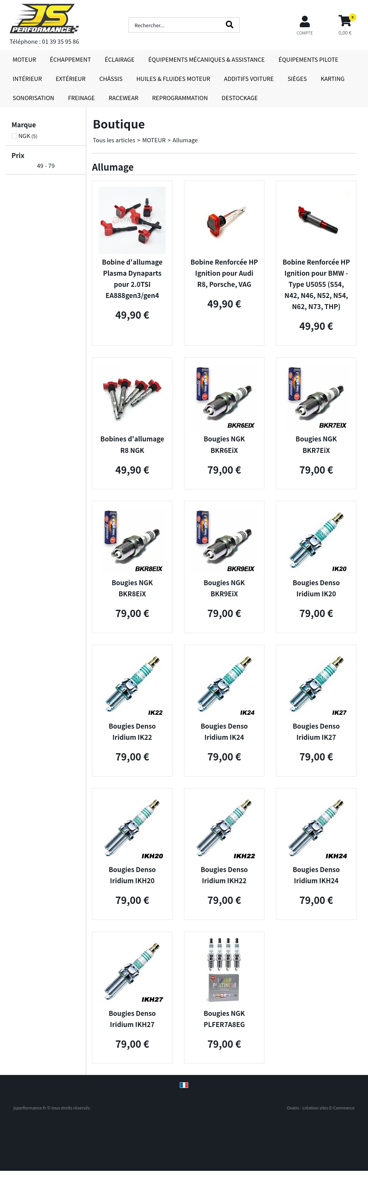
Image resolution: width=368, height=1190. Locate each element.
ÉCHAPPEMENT (70, 59)
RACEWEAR (123, 98)
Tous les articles (114, 140)
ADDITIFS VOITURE (249, 78)
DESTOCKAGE (240, 98)
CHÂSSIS (111, 78)
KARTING (332, 78)
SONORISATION (33, 98)
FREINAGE (81, 98)
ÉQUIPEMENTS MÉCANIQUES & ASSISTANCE (206, 59)
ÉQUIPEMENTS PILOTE (308, 59)
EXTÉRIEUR (70, 78)
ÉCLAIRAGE (120, 59)
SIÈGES (297, 78)
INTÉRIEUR (27, 78)
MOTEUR (24, 59)
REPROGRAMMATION (180, 98)
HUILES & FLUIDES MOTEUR (173, 78)
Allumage (185, 140)
